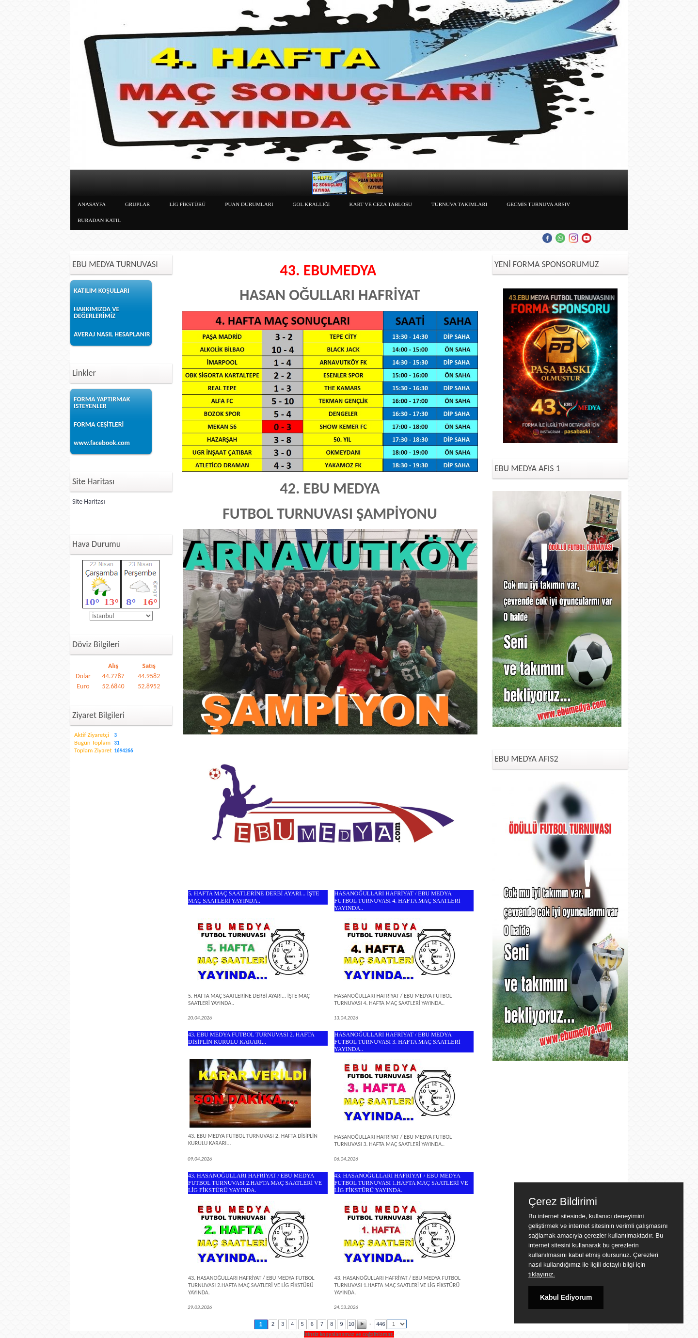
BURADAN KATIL (99, 220)
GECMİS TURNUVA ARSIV (538, 204)
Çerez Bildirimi (562, 1202)
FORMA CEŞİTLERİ (99, 424)
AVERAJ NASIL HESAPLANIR (112, 334)
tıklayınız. (541, 1274)
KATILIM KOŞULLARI (101, 291)
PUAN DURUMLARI (249, 204)
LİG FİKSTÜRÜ (187, 204)
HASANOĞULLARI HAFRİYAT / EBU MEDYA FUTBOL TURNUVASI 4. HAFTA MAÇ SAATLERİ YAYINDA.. (397, 900)
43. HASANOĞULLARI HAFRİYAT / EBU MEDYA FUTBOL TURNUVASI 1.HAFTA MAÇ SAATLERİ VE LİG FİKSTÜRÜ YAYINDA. (401, 1183)
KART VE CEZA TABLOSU (380, 204)
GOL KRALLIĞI (311, 204)
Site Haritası (88, 501)
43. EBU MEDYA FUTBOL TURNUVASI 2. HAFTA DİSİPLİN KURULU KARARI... (251, 1038)
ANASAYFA (92, 204)
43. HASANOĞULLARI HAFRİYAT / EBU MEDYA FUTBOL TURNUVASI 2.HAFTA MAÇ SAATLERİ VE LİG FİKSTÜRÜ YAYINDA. (255, 1183)
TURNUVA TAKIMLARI (459, 204)
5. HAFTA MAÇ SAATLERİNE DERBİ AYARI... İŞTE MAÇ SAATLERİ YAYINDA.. (253, 897)
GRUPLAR (137, 204)
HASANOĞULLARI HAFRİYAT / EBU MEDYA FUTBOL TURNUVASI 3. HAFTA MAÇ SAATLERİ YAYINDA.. (397, 1041)
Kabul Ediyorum (566, 1297)
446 (380, 1324)
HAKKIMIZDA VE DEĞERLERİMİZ (96, 312)
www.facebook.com (102, 443)
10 (351, 1324)
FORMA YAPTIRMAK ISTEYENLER (102, 402)
